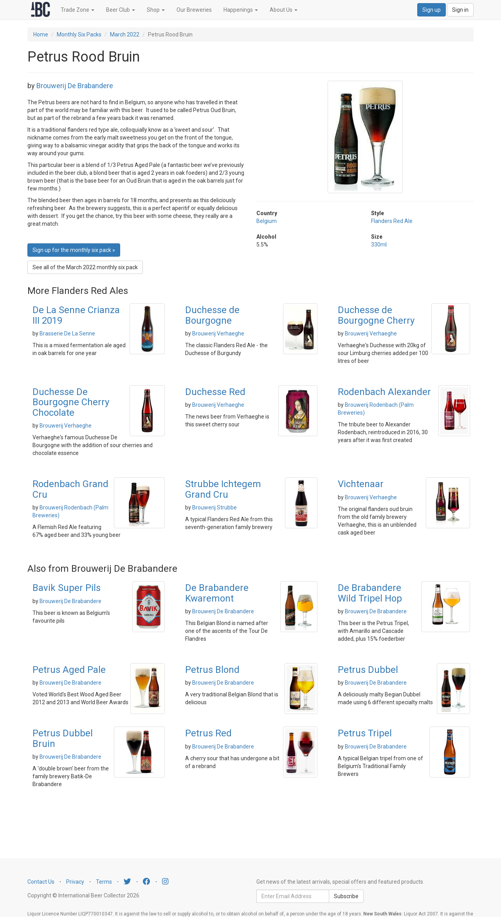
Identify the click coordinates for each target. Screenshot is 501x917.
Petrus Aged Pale (69, 669)
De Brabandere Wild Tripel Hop (370, 592)
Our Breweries (194, 10)
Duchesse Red (215, 391)
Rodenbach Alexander (384, 391)
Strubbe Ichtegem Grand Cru (223, 489)
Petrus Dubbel (368, 669)
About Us (283, 10)
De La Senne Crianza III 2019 (76, 315)
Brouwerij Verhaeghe (218, 333)
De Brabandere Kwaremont (217, 592)
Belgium (266, 221)
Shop (156, 10)
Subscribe (346, 896)
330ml (379, 244)
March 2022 (124, 34)
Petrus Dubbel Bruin (62, 738)
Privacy (75, 882)
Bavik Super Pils (66, 587)
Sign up (431, 10)
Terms (104, 882)
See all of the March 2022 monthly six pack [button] (85, 267)
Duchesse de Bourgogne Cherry (376, 315)
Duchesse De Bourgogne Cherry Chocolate (70, 402)
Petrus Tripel (365, 733)
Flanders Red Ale (392, 221)
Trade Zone (77, 10)
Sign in (460, 10)
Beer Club (120, 10)
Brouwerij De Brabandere (74, 86)
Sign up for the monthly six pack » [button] (73, 250)
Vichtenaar (361, 483)
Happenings (240, 10)
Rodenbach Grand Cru (70, 489)
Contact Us (40, 882)
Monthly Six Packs (79, 34)
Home (40, 34)
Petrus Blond (212, 669)
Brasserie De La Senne (67, 333)
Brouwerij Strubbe (214, 507)
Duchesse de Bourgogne (212, 315)
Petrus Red (208, 733)
